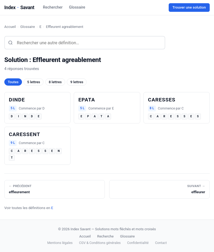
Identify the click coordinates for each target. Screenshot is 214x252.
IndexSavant (19, 7)
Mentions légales (60, 243)
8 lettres (55, 82)
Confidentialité (138, 243)
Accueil (10, 27)
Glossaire (77, 7)
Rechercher (52, 7)
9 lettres (76, 82)
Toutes (13, 82)
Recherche (105, 236)
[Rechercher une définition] (84, 42)
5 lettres (33, 82)
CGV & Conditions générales (100, 243)
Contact (161, 243)
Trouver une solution (189, 7)
